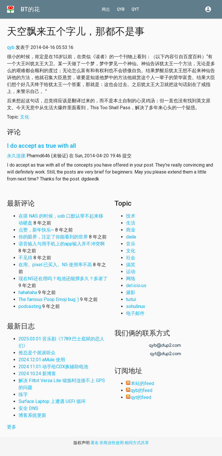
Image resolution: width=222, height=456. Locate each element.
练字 (23, 394)
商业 (130, 230)
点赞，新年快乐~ (36, 230)
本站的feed (140, 383)
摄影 (130, 292)
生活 (130, 223)
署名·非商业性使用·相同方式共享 (119, 442)
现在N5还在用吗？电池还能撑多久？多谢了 (63, 278)
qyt (135, 9)
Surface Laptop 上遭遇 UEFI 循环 (52, 401)
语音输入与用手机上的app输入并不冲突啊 (61, 244)
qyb (121, 9)
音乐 (130, 244)
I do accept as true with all (41, 145)
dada (131, 237)
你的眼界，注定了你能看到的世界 (53, 237)
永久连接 (16, 155)
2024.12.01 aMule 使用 (41, 359)
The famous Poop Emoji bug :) (48, 299)
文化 (24, 117)
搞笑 (130, 264)
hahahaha (27, 292)
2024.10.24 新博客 (37, 373)
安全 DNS (28, 408)
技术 (130, 216)
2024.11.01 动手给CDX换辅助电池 (53, 366)
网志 (106, 9)
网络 (130, 278)
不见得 (25, 257)
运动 (130, 271)
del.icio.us (136, 285)
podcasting (29, 306)
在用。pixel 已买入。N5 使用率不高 (55, 264)
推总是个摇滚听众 (37, 352)
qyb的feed (139, 390)
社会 (130, 257)
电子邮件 (135, 313)
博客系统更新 (32, 415)
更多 (11, 427)
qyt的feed (138, 397)
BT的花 (30, 9)
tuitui (131, 299)
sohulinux (135, 306)
